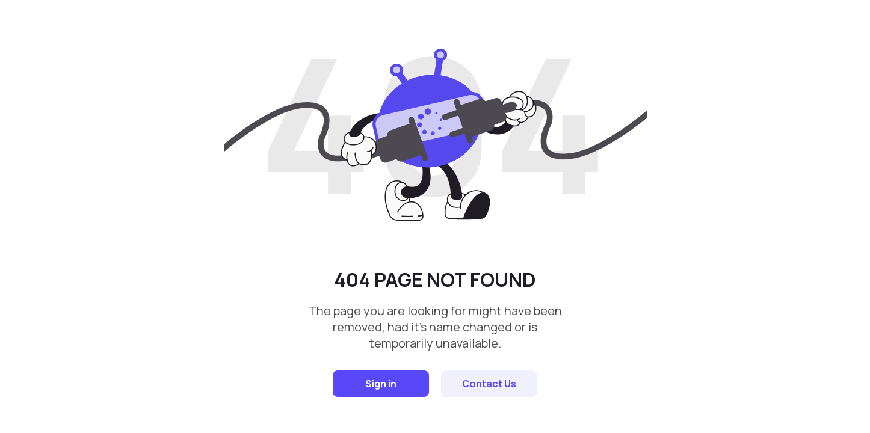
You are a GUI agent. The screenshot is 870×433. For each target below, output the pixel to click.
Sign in (380, 383)
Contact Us (489, 383)
